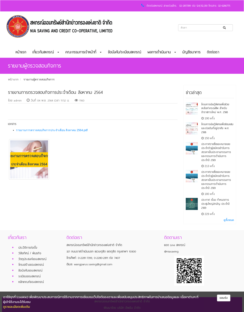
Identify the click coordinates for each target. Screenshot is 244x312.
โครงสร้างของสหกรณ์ (31, 264)
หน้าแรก (21, 52)
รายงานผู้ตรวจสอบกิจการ (39, 79)
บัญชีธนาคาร (191, 52)
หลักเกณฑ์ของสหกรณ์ (31, 282)
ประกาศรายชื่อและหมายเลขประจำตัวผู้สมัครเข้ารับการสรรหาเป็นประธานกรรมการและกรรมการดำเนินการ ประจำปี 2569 (216, 152)
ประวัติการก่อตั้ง (27, 247)
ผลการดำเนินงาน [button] (162, 52)
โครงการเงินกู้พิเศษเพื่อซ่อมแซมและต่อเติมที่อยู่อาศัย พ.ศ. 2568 (217, 128)
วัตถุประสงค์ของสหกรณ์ (32, 259)
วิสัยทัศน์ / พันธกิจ (29, 253)
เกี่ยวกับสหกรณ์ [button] (45, 52)
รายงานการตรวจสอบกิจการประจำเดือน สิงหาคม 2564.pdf (52, 130)
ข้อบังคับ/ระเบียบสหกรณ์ (124, 52)
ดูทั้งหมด (229, 220)
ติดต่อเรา (213, 52)
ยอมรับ (224, 298)
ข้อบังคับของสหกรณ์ (30, 270)
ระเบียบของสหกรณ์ (29, 276)
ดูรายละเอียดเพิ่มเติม (16, 306)
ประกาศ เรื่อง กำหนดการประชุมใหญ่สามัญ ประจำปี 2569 (215, 204)
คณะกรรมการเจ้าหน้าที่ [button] (83, 52)
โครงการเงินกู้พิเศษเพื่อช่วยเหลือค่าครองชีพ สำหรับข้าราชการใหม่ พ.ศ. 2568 (215, 108)
